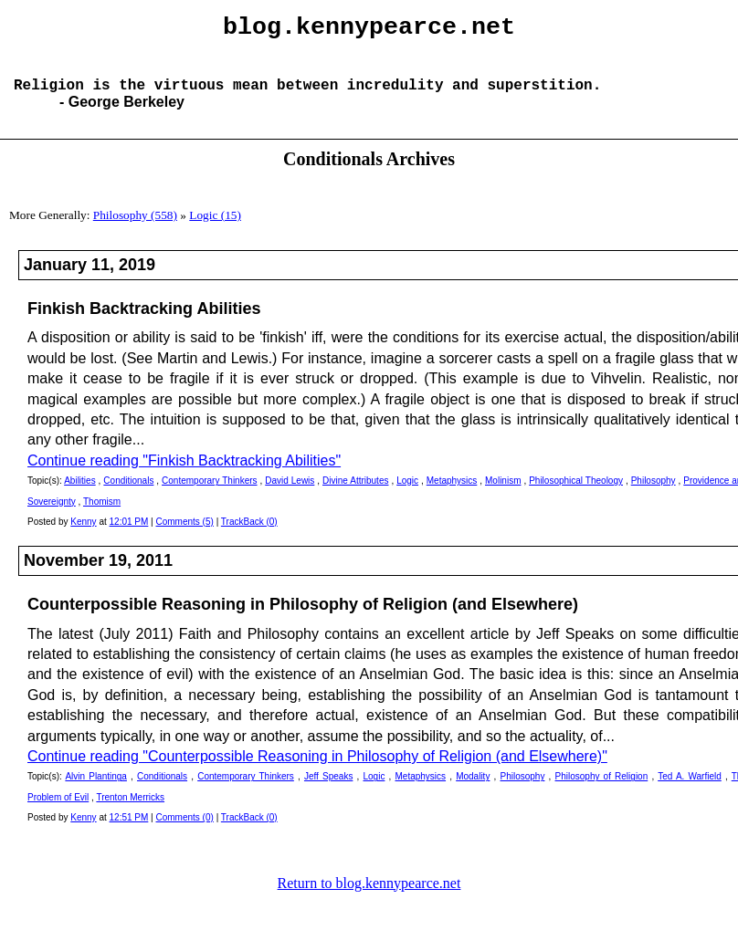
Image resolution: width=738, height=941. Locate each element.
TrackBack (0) (249, 536)
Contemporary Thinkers (209, 495)
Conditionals (128, 495)
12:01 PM (129, 536)
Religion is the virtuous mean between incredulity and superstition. (307, 99)
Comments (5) (185, 536)
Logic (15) (215, 229)
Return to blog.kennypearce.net (369, 897)
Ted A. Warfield (690, 791)
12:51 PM (129, 832)
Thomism (102, 516)
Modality (473, 791)
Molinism (503, 495)
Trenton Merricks (130, 812)
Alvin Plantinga (96, 791)
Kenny (83, 536)
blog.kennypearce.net (369, 30)
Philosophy (653, 495)
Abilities (79, 495)
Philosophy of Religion (601, 791)
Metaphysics (452, 495)
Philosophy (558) (135, 229)
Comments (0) (185, 832)
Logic (407, 495)
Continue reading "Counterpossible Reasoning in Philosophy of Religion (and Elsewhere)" (317, 771)
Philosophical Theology (576, 495)
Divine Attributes (355, 495)
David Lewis (289, 495)
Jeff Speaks (328, 791)
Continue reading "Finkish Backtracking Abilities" (184, 475)
